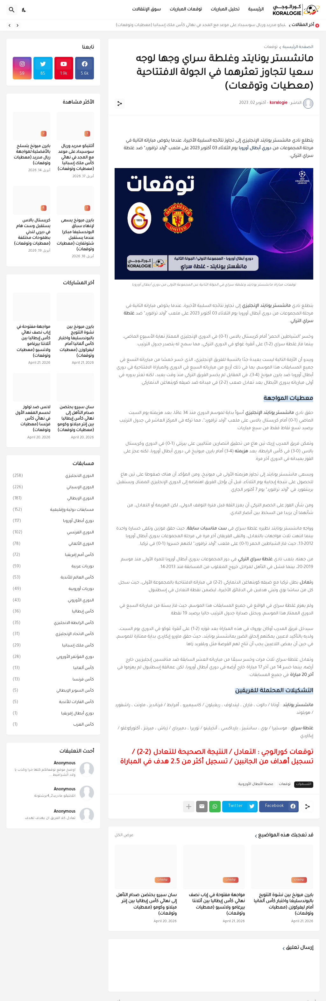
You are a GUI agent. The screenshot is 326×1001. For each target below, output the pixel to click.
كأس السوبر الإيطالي (53, 691)
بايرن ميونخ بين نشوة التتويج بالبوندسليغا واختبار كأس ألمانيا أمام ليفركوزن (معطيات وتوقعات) (283, 904)
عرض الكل (124, 835)
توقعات (271, 47)
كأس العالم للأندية (53, 578)
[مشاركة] (120, 103)
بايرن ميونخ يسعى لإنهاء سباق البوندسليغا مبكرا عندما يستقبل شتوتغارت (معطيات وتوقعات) (75, 235)
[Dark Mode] (24, 9)
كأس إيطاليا (53, 612)
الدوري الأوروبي (53, 601)
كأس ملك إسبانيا (53, 646)
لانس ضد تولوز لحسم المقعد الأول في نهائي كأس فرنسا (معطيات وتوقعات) (32, 419)
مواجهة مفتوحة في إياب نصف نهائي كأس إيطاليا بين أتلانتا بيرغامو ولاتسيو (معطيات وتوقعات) (217, 904)
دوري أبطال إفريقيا (53, 714)
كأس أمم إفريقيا (53, 555)
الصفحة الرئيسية (298, 47)
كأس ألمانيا (53, 669)
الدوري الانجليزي (53, 476)
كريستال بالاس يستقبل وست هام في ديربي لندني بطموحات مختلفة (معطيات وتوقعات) (32, 232)
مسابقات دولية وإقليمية (53, 510)
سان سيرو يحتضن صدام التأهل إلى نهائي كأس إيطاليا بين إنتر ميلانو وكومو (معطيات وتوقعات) (146, 904)
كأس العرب (53, 725)
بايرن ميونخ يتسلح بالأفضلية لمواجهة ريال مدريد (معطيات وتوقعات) (32, 155)
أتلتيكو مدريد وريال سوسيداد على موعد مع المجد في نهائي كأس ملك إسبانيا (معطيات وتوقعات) (199, 25)
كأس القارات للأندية (53, 703)
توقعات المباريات (186, 9)
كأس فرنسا (53, 680)
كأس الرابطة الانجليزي (53, 623)
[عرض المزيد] (189, 806)
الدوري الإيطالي (53, 499)
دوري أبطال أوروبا (255, 148)
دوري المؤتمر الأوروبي (53, 657)
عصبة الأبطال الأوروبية (255, 784)
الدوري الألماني (53, 544)
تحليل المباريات (225, 9)
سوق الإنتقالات (146, 9)
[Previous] (17, 25)
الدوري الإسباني (53, 488)
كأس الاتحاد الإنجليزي (53, 635)
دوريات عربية (53, 567)
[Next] (9, 25)
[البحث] (11, 9)
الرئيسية (256, 9)
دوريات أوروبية (53, 589)
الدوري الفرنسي (53, 533)
